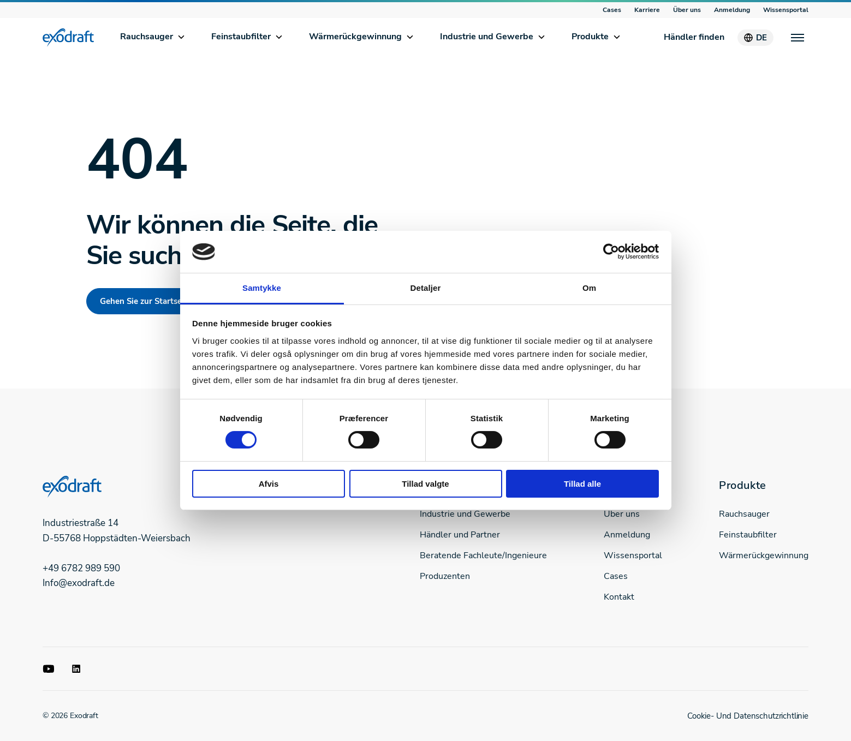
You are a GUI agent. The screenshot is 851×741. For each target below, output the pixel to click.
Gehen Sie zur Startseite (146, 301)
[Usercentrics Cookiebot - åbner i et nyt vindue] (611, 251)
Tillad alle (582, 483)
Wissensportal (785, 9)
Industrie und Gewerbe (486, 37)
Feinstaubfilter (241, 37)
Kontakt (619, 597)
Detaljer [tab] (425, 287)
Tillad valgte (425, 483)
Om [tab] (589, 287)
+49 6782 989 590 (81, 568)
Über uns (687, 9)
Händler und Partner (460, 535)
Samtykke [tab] (261, 287)
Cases (612, 9)
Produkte (590, 37)
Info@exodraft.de (79, 583)
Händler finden (694, 37)
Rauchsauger (146, 37)
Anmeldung (732, 9)
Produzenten (445, 576)
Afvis (269, 483)
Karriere (647, 9)
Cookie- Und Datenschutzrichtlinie (747, 715)
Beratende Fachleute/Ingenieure (483, 555)
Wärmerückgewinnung (355, 37)
